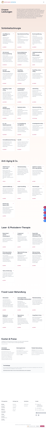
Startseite (14, 404)
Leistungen (14, 405)
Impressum (26, 405)
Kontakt (14, 410)
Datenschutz (26, 404)
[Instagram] (36, 415)
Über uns (14, 409)
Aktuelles (14, 407)
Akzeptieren (42, 426)
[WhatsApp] (38, 415)
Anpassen (37, 426)
